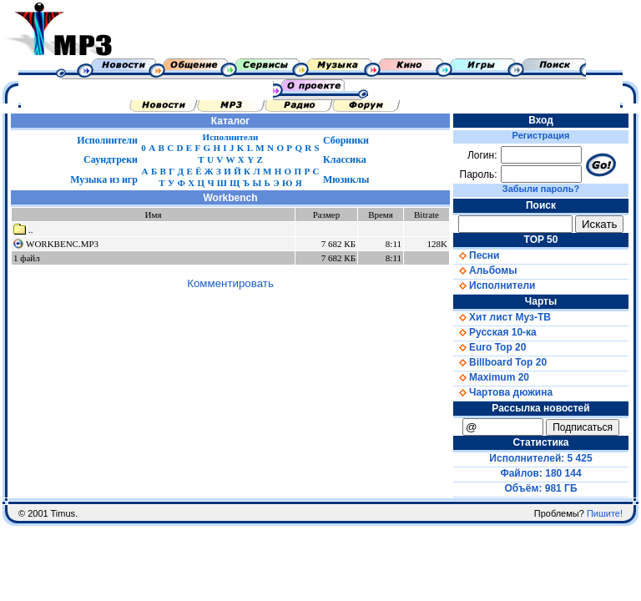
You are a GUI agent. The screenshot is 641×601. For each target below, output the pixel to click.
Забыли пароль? (540, 189)
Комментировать (230, 283)
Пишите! (605, 513)
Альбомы (485, 270)
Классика (344, 159)
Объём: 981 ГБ (541, 488)
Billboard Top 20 (500, 362)
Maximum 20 (491, 377)
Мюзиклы (346, 179)
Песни (476, 255)
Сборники (346, 140)
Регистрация (541, 135)
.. (23, 230)
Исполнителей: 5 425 (540, 458)
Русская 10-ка (495, 332)
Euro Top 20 (489, 347)
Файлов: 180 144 (540, 473)
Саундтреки (110, 159)
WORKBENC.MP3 (62, 244)
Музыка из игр (104, 179)
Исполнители (107, 140)
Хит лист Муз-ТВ (502, 317)
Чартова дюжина (503, 392)
